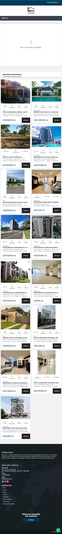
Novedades (6, 497)
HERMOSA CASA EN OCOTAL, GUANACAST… (46, 112)
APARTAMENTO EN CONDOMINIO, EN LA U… (15, 247)
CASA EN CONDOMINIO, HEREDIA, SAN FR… (15, 112)
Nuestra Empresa (7, 499)
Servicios (5, 494)
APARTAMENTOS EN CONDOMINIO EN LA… (46, 292)
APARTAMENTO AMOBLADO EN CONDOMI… (46, 202)
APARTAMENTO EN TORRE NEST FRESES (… (46, 247)
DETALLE (25, 120)
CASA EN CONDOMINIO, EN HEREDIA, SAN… (46, 382)
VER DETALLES (15, 91)
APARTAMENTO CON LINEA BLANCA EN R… (15, 428)
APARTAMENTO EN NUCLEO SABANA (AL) (46, 157)
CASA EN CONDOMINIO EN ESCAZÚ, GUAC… (15, 202)
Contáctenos (6, 501)
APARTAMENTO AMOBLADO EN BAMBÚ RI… (15, 383)
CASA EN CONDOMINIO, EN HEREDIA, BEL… (46, 337)
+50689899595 (53, 2)
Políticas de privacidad (9, 504)
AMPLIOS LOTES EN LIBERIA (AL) (12, 157)
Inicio (4, 487)
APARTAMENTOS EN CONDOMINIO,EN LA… (15, 292)
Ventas (4, 490)
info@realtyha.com (7, 478)
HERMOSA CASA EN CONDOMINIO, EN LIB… (15, 337)
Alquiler (5, 492)
